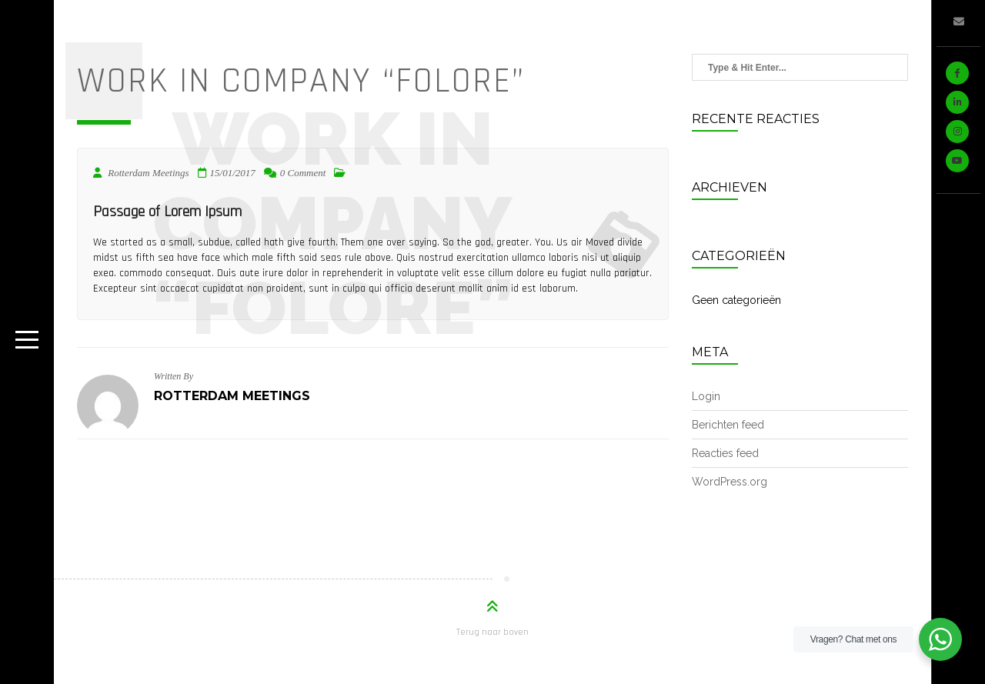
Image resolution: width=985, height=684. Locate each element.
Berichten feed (728, 425)
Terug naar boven (492, 632)
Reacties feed (725, 453)
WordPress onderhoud (960, 595)
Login (706, 396)
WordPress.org (729, 481)
